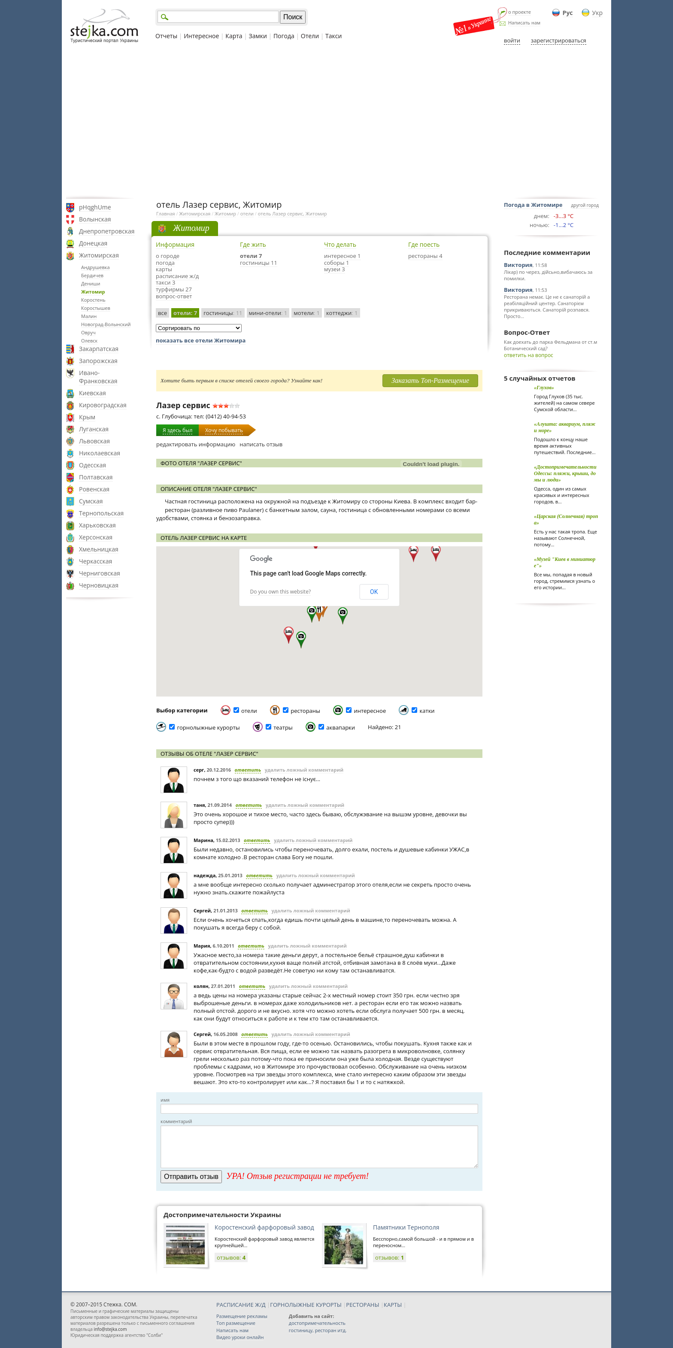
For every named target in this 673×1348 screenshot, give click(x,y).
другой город (585, 205)
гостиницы (222, 313)
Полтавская (96, 477)
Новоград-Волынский (105, 324)
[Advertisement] (336, 121)
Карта (233, 36)
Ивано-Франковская (98, 377)
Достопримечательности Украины (222, 1214)
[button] (301, 639)
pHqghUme (95, 207)
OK (374, 591)
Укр (597, 13)
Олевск (89, 340)
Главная (165, 213)
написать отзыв (260, 444)
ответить (248, 769)
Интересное (201, 36)
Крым (87, 417)
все (162, 313)
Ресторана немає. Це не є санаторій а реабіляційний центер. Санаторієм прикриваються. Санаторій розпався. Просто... (547, 306)
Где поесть (424, 244)
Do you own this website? (280, 591)
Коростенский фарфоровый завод (264, 1227)
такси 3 (165, 282)
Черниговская (99, 573)
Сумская (91, 501)
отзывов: (231, 1257)
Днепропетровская (107, 231)
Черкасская (95, 561)
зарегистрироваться (558, 40)
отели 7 (251, 256)
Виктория (518, 265)
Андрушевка (95, 267)
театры (283, 727)
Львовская (94, 441)
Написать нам (524, 22)
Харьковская (97, 525)
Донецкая (93, 243)
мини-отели (268, 313)
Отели (310, 36)
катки (427, 711)
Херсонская (95, 537)
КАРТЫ (393, 1305)
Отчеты (166, 36)
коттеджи (342, 313)
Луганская (94, 429)
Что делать (340, 244)
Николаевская (99, 453)
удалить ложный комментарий (304, 769)
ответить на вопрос (528, 355)
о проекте (519, 12)
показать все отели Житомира (201, 340)
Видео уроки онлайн (240, 1337)
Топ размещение (235, 1323)
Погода (283, 36)
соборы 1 (336, 263)
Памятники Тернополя (406, 1227)
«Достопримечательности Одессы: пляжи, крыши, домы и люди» (565, 473)
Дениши (90, 283)
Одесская (92, 465)
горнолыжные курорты (208, 727)
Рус (568, 13)
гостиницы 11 (258, 263)
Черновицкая (98, 585)
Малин (89, 316)
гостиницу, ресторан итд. (318, 1330)
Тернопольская (101, 513)
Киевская (92, 393)
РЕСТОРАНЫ (362, 1305)
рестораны (305, 711)
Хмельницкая (98, 549)
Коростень (93, 300)
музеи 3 (334, 269)
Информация (175, 244)
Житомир (93, 291)
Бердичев (92, 275)
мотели (307, 313)
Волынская (95, 219)
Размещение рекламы (241, 1316)
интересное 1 (342, 256)
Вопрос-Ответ (527, 332)
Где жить (253, 244)
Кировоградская (103, 405)
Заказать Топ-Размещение (430, 380)
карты (164, 269)
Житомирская (99, 255)
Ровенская (94, 489)
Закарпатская (98, 349)
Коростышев (95, 308)
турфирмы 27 (174, 289)
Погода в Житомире (533, 205)
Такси (333, 36)
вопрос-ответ (174, 296)
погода (165, 263)
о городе (167, 256)
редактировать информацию (195, 444)
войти (512, 40)
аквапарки (340, 727)
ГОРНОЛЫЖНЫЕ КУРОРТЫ (306, 1305)
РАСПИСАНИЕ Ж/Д (241, 1305)
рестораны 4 (425, 256)
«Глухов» (544, 388)
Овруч (88, 332)
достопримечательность (317, 1323)
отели (247, 213)
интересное (370, 711)
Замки (258, 36)
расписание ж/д (177, 276)
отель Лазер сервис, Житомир (292, 213)
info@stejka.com (110, 1329)
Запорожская (98, 361)
